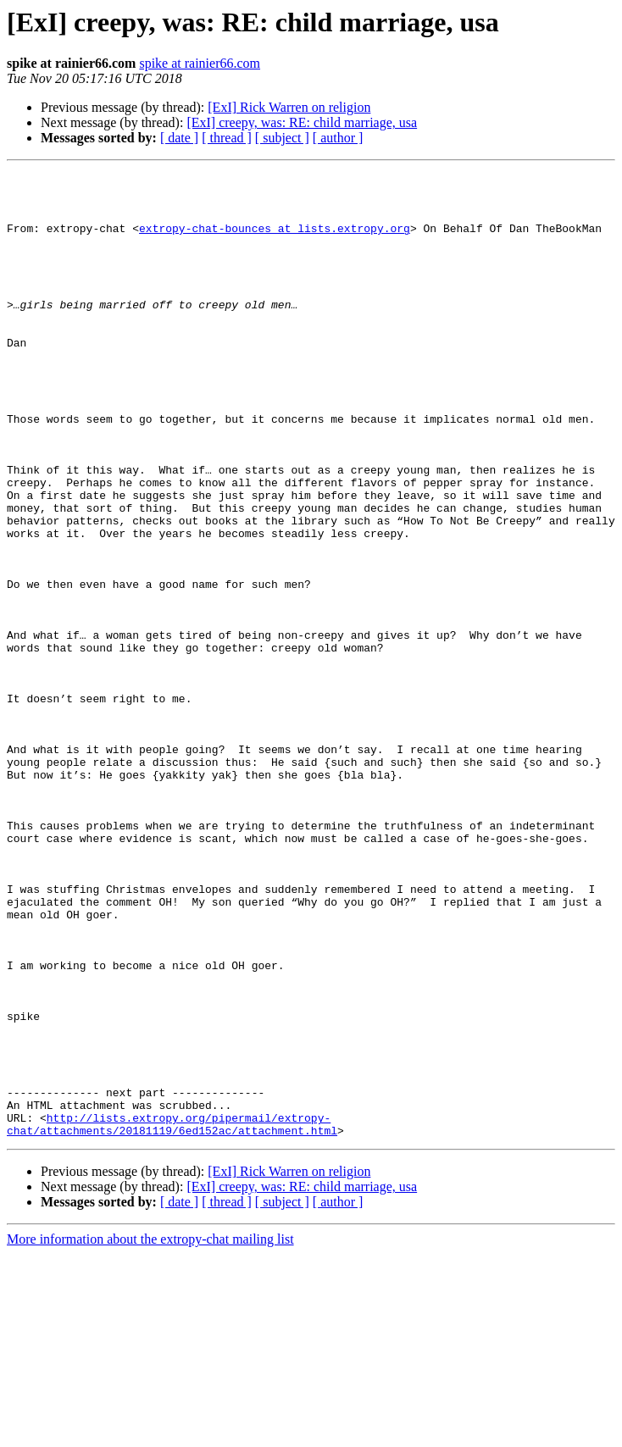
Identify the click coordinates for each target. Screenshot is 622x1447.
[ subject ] (282, 137)
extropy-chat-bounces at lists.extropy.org (274, 240)
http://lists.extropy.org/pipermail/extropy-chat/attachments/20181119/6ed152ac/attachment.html (172, 1315)
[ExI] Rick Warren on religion (289, 107)
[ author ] (338, 137)
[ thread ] (227, 137)
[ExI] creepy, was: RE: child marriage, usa (301, 122)
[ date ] (179, 137)
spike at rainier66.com (199, 63)
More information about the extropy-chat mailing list (150, 1432)
